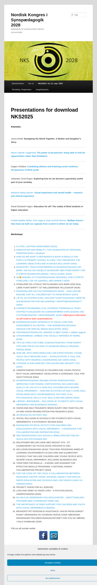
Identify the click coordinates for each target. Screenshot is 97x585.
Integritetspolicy (42, 89)
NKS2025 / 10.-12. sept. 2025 (50, 83)
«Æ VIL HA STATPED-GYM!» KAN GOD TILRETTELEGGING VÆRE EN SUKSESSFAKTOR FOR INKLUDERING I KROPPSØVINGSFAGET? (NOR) (50, 301)
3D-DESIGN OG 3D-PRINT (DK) (31, 415)
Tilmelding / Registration (21, 89)
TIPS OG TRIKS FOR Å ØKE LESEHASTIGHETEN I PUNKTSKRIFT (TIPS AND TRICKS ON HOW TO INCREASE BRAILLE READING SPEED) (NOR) (48, 346)
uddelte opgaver (78, 332)
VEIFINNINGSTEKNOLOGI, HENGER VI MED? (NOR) (42, 332)
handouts (40, 253)
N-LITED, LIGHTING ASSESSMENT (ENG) (36, 246)
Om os (31, 83)
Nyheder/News (18, 83)
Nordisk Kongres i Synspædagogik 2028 (29, 19)
